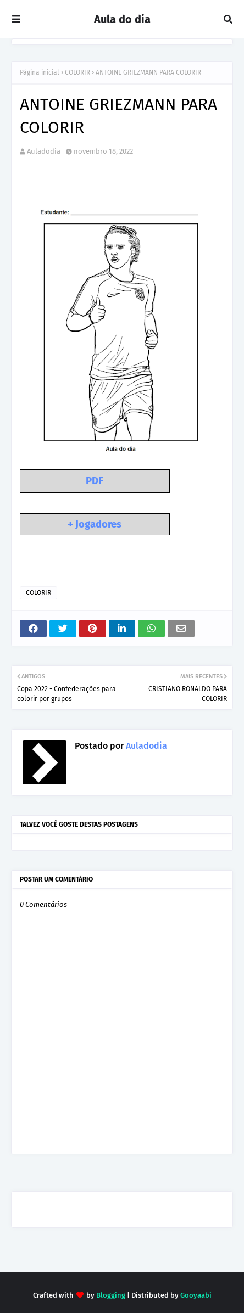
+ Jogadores (94, 524)
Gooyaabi (196, 1295)
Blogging (110, 1295)
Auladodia (43, 151)
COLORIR (77, 72)
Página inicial (39, 72)
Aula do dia (122, 19)
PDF (94, 481)
